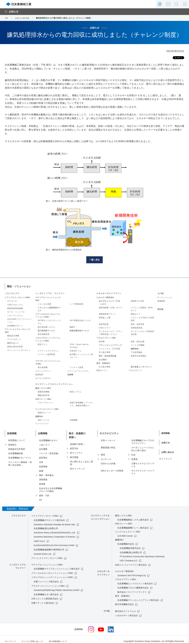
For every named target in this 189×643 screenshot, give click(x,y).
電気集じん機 (104, 317)
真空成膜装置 (43, 333)
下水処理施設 (136, 351)
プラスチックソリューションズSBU (48, 582)
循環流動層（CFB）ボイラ (110, 307)
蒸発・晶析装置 (137, 323)
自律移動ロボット (15, 325)
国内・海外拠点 (46, 472)
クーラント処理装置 (46, 354)
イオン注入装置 (44, 303)
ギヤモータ (12, 300)
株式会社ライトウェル (125, 607)
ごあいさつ (44, 441)
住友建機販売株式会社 (130, 544)
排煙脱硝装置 (136, 327)
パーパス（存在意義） (49, 450)
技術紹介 (12, 441)
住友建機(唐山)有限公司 (131, 549)
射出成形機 (42, 366)
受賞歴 (42, 480)
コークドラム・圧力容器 (109, 348)
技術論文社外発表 (16, 445)
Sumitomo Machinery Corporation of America (54, 533)
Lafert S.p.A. (39, 537)
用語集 (160, 308)
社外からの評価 (108, 460)
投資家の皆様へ (77, 437)
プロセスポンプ (135, 369)
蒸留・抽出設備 (137, 341)
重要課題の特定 (108, 444)
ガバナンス (106, 455)
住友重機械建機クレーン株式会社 (133, 524)
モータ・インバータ (16, 311)
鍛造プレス (42, 343)
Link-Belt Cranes (125, 532)
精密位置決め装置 (15, 346)
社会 (133, 451)
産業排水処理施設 (138, 355)
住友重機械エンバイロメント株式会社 (135, 580)
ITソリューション (165, 297)
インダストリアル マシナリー (50, 292)
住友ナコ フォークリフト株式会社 (131, 561)
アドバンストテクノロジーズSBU (47, 554)
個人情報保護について (64, 637)
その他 (160, 292)
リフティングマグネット (48, 350)
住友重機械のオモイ (48, 437)
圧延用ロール (75, 350)
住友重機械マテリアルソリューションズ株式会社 (57, 565)
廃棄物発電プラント (107, 313)
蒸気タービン (102, 369)
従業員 (134, 455)
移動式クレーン (44, 412)
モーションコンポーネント (19, 349)
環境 (103, 451)
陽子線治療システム (46, 326)
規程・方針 (44, 492)
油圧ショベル (43, 419)
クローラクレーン (45, 402)
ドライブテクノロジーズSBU (45, 512)
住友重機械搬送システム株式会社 (133, 516)
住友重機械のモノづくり (19, 454)
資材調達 (43, 476)
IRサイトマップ (77, 461)
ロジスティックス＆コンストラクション (54, 383)
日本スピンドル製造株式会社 (44, 595)
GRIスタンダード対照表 (112, 467)
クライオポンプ (14, 338)
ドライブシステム (15, 315)
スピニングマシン (43, 370)
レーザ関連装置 (76, 303)
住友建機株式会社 (125, 540)
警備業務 (161, 300)
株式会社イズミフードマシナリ (132, 588)
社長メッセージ (108, 437)
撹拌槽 (102, 341)
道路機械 (73, 419)
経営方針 (74, 441)
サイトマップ (165, 451)
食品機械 (102, 359)
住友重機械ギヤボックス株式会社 (49, 516)
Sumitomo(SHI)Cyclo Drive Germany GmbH (54, 542)
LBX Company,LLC (129, 557)
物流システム (75, 391)
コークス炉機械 (137, 344)
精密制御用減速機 (15, 307)
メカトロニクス (12, 292)
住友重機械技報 (15, 450)
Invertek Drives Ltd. (43, 550)
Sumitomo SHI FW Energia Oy (131, 572)
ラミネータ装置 (76, 366)
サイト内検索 (176, 4)
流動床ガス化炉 (137, 300)
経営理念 (43, 454)
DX (40, 496)
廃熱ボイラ (135, 313)
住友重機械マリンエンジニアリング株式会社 (138, 596)
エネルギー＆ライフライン (108, 292)
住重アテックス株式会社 (42, 599)
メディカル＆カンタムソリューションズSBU (52, 569)
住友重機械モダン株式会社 (46, 591)
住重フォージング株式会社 (46, 578)
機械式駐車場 (43, 394)
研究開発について (16, 437)
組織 (41, 467)
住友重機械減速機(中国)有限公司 (49, 546)
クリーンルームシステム (78, 370)
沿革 (41, 458)
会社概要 (43, 445)
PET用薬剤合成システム (80, 320)
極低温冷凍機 (13, 335)
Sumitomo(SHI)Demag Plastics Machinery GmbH (56, 586)
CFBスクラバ (104, 327)
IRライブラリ (76, 445)
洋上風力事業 (104, 351)
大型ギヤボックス (15, 304)
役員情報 (43, 463)
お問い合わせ (168, 4)
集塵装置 (39, 374)
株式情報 (74, 450)
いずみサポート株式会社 (126, 612)
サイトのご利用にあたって (35, 637)
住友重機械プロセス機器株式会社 (133, 584)
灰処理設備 (103, 323)
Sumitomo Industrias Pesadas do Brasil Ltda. (54, 521)
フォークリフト (42, 423)
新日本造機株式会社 (124, 601)
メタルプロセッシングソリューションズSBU (52, 574)
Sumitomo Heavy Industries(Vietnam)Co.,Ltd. (55, 529)
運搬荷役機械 (43, 391)
